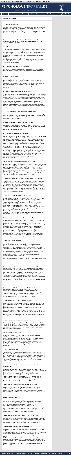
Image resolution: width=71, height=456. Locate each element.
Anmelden (60, 453)
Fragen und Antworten (20, 453)
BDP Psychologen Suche (7, 453)
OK (68, 1)
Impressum (36, 453)
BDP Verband (52, 453)
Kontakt (30, 453)
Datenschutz (44, 453)
